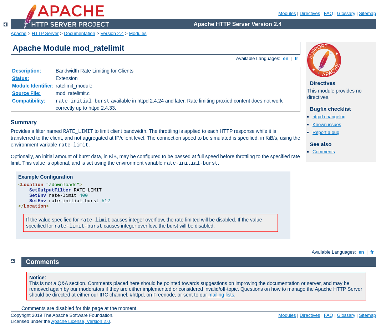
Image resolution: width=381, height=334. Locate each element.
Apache (18, 33)
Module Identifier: (33, 86)
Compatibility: (28, 101)
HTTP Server (45, 33)
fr (297, 58)
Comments (324, 151)
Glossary (346, 13)
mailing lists (221, 295)
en (286, 58)
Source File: (26, 93)
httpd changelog (329, 116)
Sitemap (367, 13)
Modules (287, 13)
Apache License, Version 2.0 (80, 321)
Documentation (79, 33)
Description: (26, 71)
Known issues (327, 124)
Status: (20, 78)
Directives (310, 13)
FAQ (328, 13)
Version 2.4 (112, 33)
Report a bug (326, 132)
